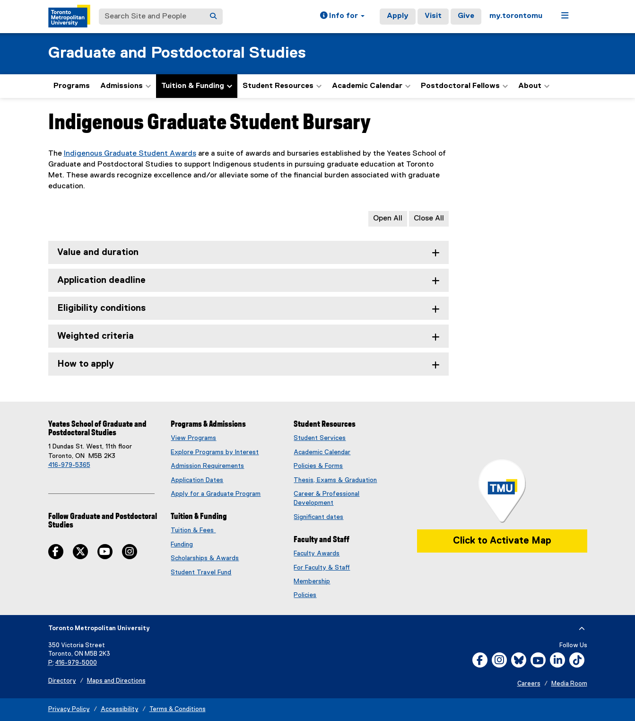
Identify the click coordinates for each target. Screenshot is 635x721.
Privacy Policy (69, 709)
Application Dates (197, 480)
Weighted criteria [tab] (95, 336)
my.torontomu (515, 16)
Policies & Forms (318, 466)
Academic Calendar (322, 452)
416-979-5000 (76, 663)
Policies (305, 595)
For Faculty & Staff (322, 567)
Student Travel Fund (201, 572)
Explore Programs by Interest (215, 452)
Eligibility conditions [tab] (101, 308)
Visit (433, 16)
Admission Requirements (207, 466)
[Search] (213, 17)
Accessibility (120, 709)
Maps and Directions (116, 681)
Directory (62, 681)
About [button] (533, 86)
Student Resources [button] (282, 86)
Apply (398, 16)
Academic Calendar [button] (371, 86)
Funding (182, 544)
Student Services (320, 438)
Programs (71, 86)
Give (466, 16)
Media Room (569, 684)
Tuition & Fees (193, 530)
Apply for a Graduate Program (216, 494)
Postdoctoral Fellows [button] (464, 86)
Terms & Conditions (177, 709)
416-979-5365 (69, 465)
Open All (387, 218)
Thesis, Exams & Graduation (335, 480)
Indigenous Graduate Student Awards (130, 154)
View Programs (193, 438)
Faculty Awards (316, 553)
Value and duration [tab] (98, 252)
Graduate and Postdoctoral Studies (177, 53)
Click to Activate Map (502, 540)
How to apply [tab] (85, 364)
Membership (312, 581)
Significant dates (318, 517)
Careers (528, 684)
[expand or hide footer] (581, 628)
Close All (429, 218)
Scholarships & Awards (205, 558)
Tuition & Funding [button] (196, 86)
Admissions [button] (125, 86)
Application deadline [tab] (101, 280)
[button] (342, 17)
